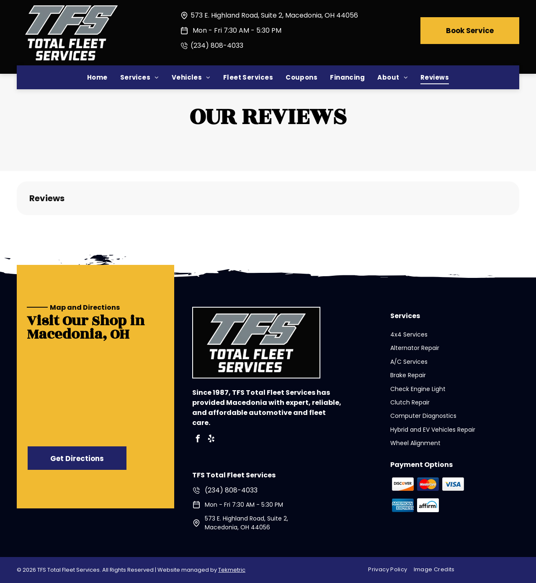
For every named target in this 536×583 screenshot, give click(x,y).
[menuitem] (97, 77)
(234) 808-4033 (217, 45)
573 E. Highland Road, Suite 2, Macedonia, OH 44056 (274, 15)
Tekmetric (231, 570)
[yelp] (211, 440)
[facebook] (198, 440)
